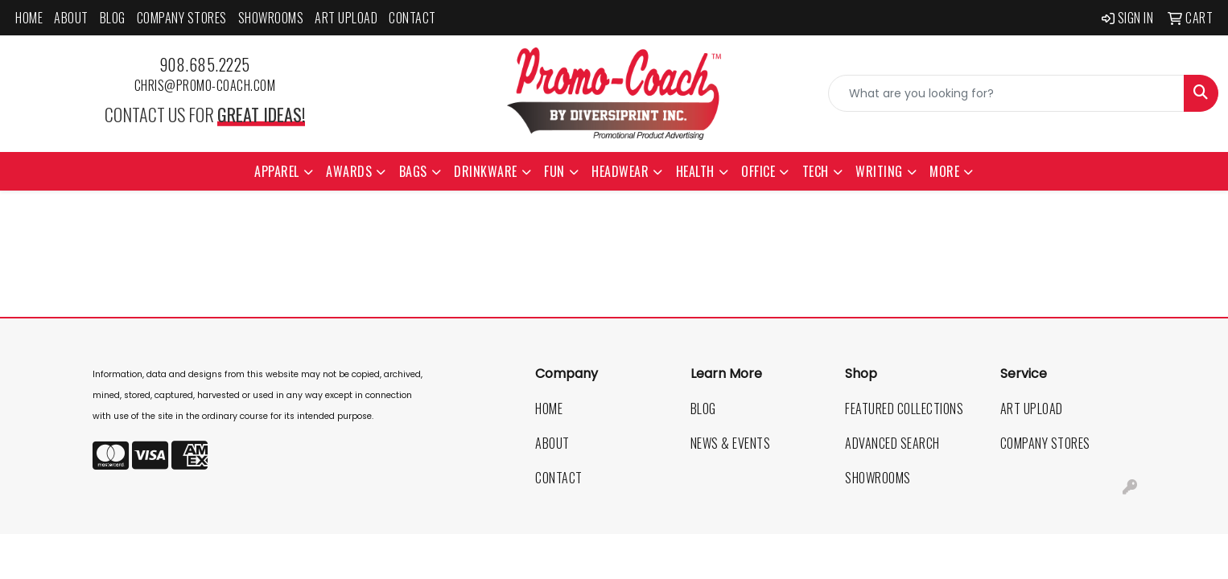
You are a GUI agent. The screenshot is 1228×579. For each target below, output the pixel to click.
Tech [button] (815, 171)
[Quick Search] (1006, 93)
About (71, 17)
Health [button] (695, 171)
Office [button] (758, 171)
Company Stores (182, 17)
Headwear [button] (620, 171)
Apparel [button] (276, 171)
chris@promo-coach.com (205, 85)
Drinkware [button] (485, 171)
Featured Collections (904, 408)
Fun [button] (554, 171)
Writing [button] (879, 171)
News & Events (730, 443)
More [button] (944, 171)
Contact (412, 17)
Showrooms (271, 17)
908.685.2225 (204, 64)
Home (29, 17)
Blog (113, 17)
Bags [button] (413, 171)
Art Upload (346, 17)
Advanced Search (892, 443)
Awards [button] (349, 171)
